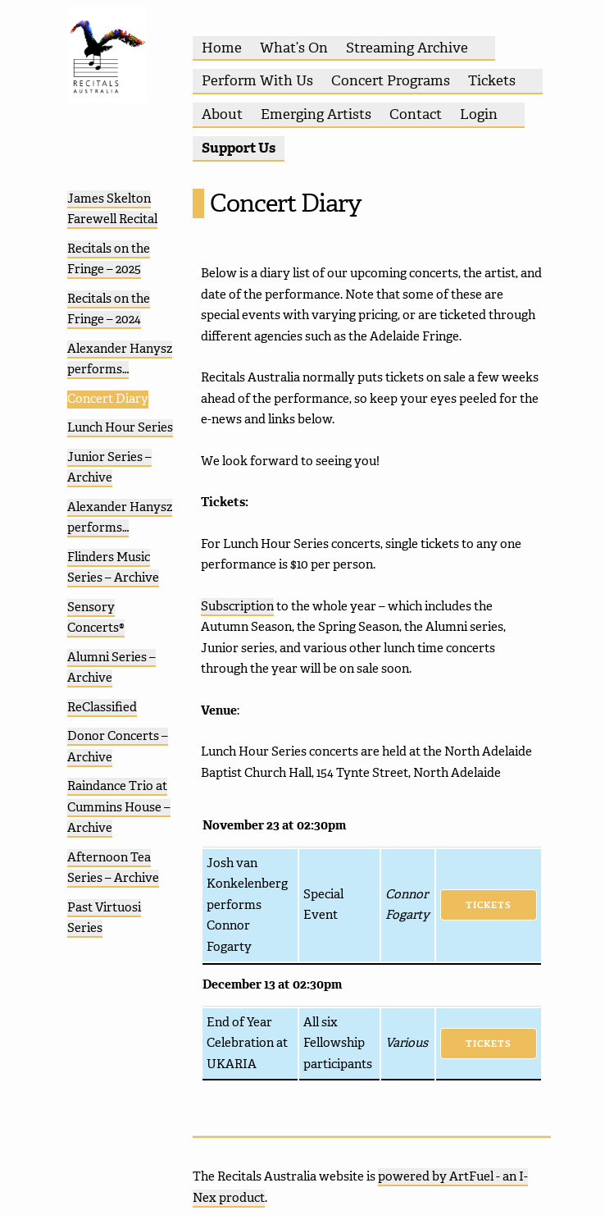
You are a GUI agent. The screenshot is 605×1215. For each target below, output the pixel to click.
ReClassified (102, 707)
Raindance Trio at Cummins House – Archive (119, 807)
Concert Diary (107, 399)
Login (479, 114)
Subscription (237, 606)
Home (222, 48)
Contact (415, 114)
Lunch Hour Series (120, 427)
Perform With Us (257, 80)
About (222, 114)
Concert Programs (390, 80)
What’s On (294, 48)
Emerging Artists (316, 114)
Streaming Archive (407, 48)
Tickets (492, 80)
